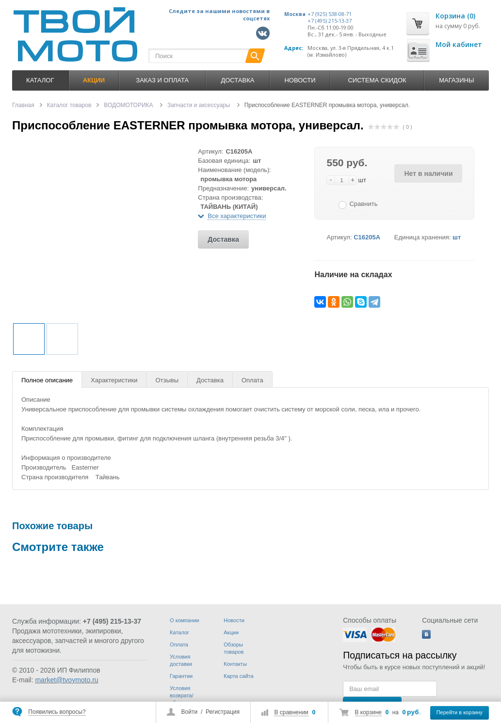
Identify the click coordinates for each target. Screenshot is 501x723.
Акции (231, 632)
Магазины (456, 80)
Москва (295, 14)
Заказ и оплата (162, 80)
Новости (299, 80)
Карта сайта (238, 676)
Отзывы (166, 380)
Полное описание (47, 380)
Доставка (237, 80)
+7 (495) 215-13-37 (329, 20)
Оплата (252, 380)
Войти (189, 711)
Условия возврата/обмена (182, 695)
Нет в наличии (428, 173)
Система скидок (377, 80)
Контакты (235, 664)
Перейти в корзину (459, 712)
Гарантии (181, 676)
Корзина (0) (455, 15)
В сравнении (291, 712)
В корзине (368, 712)
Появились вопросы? (56, 711)
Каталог (40, 80)
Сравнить (363, 203)
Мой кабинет (459, 44)
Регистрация (223, 711)
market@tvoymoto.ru (66, 680)
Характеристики (114, 380)
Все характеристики (237, 216)
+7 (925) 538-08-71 (329, 14)
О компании (184, 620)
